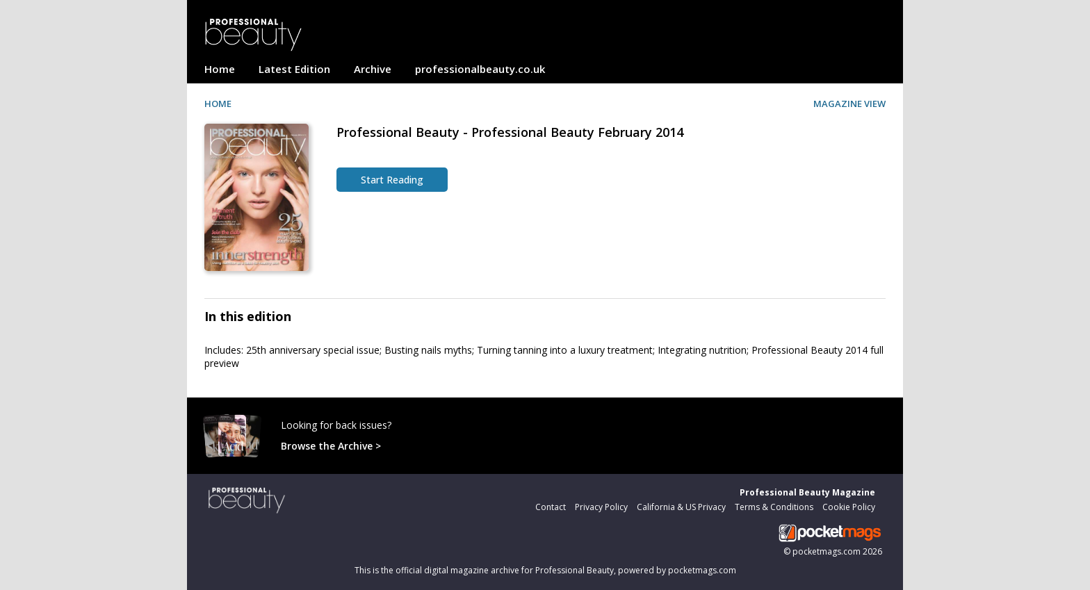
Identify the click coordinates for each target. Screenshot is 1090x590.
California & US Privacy (681, 507)
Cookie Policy (848, 507)
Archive (372, 69)
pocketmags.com (826, 551)
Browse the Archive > (331, 445)
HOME (217, 103)
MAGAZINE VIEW (849, 103)
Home (219, 69)
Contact (550, 507)
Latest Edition (294, 69)
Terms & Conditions (774, 507)
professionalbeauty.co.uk (480, 69)
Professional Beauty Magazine (807, 492)
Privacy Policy (601, 507)
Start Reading (392, 179)
